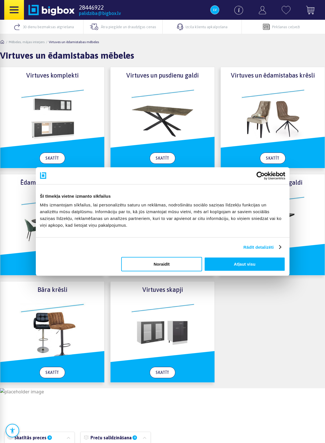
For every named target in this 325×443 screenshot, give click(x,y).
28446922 (91, 7)
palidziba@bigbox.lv (100, 13)
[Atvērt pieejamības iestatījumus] (12, 430)
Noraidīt (162, 264)
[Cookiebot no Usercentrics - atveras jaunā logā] (260, 175)
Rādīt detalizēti (259, 247)
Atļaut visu (245, 264)
